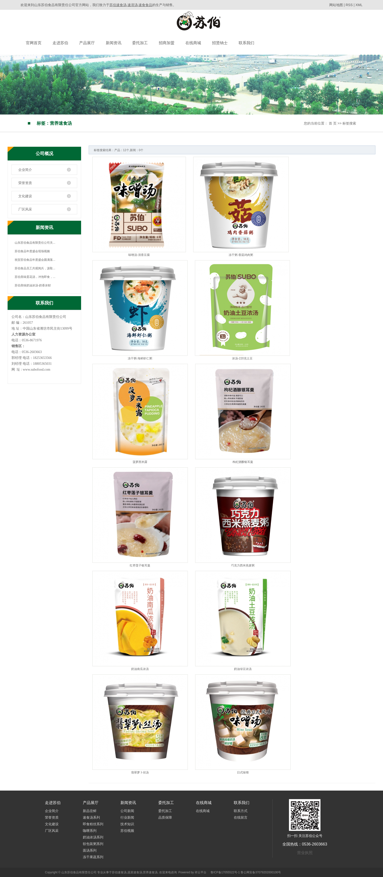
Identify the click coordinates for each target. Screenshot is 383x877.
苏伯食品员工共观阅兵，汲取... (35, 268)
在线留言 (240, 817)
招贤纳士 (220, 43)
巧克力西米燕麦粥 (243, 565)
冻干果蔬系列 (93, 857)
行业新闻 (127, 817)
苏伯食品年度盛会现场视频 (32, 251)
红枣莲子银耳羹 (140, 565)
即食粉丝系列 (93, 824)
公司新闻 (127, 811)
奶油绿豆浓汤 (243, 669)
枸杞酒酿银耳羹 (243, 462)
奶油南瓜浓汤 (140, 669)
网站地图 (336, 5)
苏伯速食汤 (119, 872)
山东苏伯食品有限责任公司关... (35, 242)
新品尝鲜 (89, 811)
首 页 (333, 123)
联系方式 (240, 811)
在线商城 (193, 43)
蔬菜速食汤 (135, 872)
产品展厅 (87, 43)
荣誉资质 (25, 183)
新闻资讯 (113, 43)
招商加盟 (166, 43)
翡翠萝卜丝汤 (140, 772)
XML (358, 5)
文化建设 (25, 196)
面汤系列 (89, 850)
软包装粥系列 (93, 844)
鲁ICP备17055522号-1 (225, 872)
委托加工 (140, 43)
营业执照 (305, 853)
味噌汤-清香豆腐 (139, 255)
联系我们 (246, 43)
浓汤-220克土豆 (242, 358)
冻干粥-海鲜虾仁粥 (140, 358)
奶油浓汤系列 (93, 837)
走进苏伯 (60, 43)
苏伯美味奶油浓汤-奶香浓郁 (33, 285)
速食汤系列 (91, 817)
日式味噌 (243, 772)
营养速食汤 (150, 872)
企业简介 (25, 170)
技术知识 (127, 824)
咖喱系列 (89, 831)
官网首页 (34, 43)
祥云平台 (200, 872)
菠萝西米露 (140, 462)
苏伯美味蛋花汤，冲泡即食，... (35, 277)
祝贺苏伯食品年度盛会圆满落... (35, 259)
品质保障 (165, 817)
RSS (349, 5)
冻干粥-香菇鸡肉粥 (241, 255)
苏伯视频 (127, 831)
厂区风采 (25, 209)
